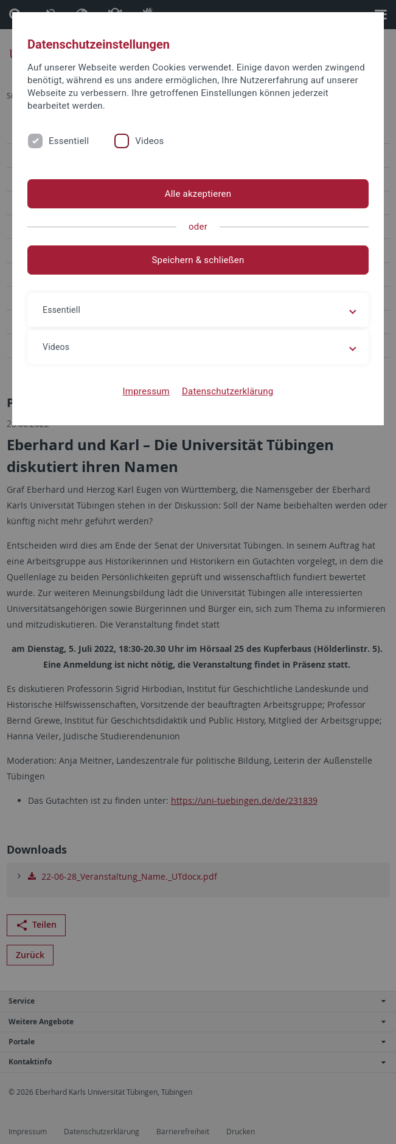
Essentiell (69, 140)
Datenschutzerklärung (228, 391)
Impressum (146, 391)
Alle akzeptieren (198, 193)
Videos (149, 140)
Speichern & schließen (197, 260)
